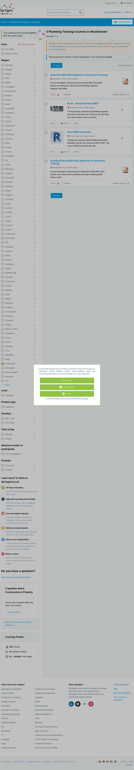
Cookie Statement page (80, 399)
